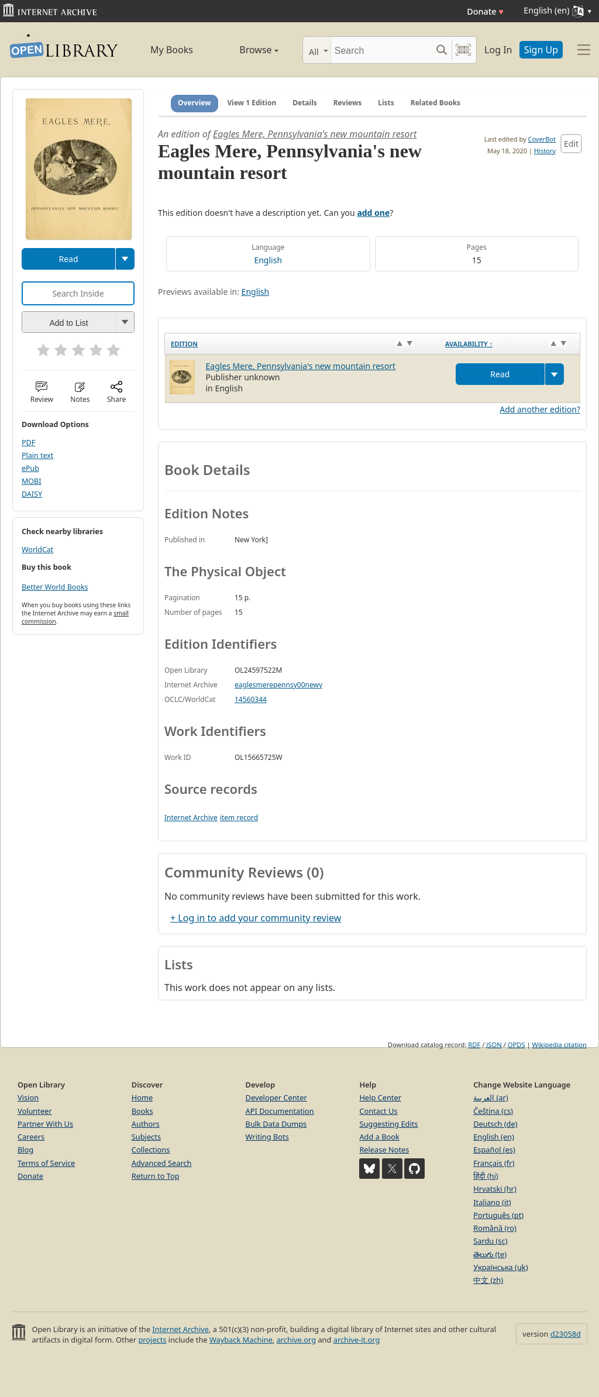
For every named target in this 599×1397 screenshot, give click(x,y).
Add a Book (379, 1136)
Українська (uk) (500, 1267)
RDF (474, 1044)
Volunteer (35, 1111)
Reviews (347, 103)
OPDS (516, 1044)
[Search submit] (441, 50)
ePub (30, 468)
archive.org (296, 1339)
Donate (485, 11)
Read (68, 258)
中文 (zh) (488, 1280)
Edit (571, 143)
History (545, 150)
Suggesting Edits (388, 1124)
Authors (146, 1124)
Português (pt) (498, 1215)
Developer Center (276, 1097)
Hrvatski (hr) (495, 1188)
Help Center (380, 1097)
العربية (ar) (490, 1097)
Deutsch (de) (495, 1124)
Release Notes (384, 1149)
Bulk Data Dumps (276, 1124)
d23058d (565, 1334)
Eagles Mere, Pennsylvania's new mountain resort (314, 134)
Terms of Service (46, 1163)
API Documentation (280, 1111)
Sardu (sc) (490, 1241)
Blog (25, 1149)
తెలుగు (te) (490, 1254)
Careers (31, 1136)
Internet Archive (191, 818)
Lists (386, 103)
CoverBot (542, 139)
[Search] (381, 50)
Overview (194, 103)
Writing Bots (267, 1136)
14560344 (251, 699)
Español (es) (494, 1149)
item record (239, 818)
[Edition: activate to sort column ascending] (302, 344)
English (268, 260)
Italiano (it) (492, 1202)
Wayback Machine (241, 1339)
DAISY (32, 494)
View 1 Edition (252, 103)
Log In (498, 49)
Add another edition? (540, 409)
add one (373, 212)
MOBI (31, 481)
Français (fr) (493, 1163)
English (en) (493, 1136)
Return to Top (156, 1176)
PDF (28, 443)
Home (142, 1097)
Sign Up (541, 49)
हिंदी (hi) (485, 1176)
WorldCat (37, 550)
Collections (151, 1149)
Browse (246, 49)
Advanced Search (162, 1163)
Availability (469, 343)
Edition (184, 343)
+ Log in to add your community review (255, 917)
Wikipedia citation (559, 1044)
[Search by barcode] (463, 50)
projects (152, 1339)
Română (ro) (495, 1228)
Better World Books (55, 587)
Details (304, 103)
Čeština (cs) (493, 1111)
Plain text (37, 455)
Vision (28, 1097)
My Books (171, 49)
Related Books (435, 103)
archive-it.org (356, 1339)
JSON (493, 1044)
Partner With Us (45, 1124)
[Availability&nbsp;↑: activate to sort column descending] (509, 344)
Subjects (146, 1136)
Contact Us (378, 1111)
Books (142, 1111)
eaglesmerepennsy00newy (278, 685)
